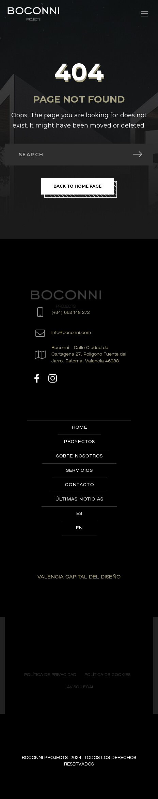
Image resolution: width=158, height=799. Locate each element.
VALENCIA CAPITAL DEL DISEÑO (79, 577)
